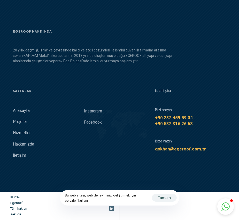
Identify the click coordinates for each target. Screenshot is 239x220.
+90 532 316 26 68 (174, 123)
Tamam (164, 198)
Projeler (20, 121)
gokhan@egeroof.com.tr (180, 149)
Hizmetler (22, 133)
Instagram (93, 111)
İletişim (19, 155)
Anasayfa (21, 110)
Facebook (93, 122)
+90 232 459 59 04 (174, 117)
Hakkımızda (23, 144)
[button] (225, 206)
